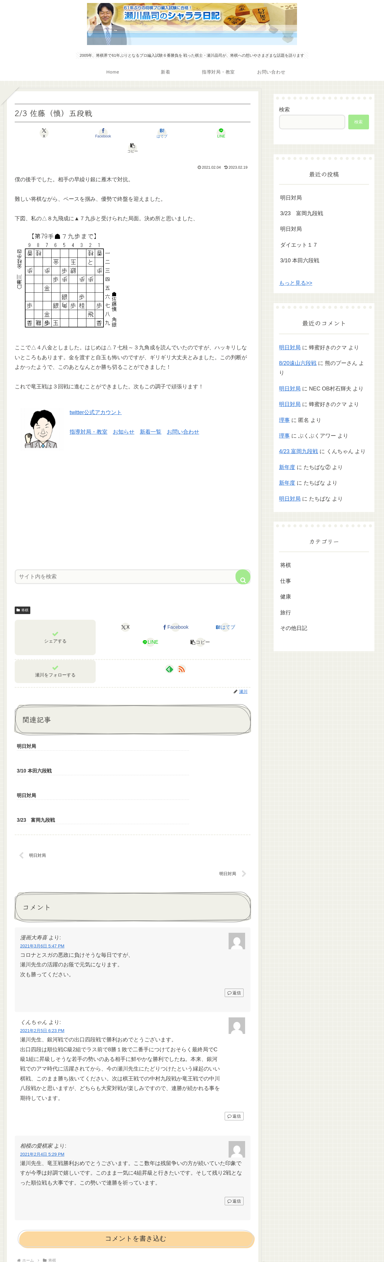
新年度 (287, 467)
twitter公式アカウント (96, 397)
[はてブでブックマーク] (133, 133)
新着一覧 (150, 417)
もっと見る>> (295, 283)
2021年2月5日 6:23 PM (42, 968)
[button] (212, 133)
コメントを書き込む (135, 1176)
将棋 (22, 595)
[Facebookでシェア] (93, 133)
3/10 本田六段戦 (299, 261)
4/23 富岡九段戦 (298, 451)
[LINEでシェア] (172, 133)
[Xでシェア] (53, 133)
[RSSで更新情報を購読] (181, 654)
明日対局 (291, 198)
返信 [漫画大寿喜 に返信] (234, 930)
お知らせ (123, 417)
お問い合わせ (183, 417)
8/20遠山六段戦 (297, 363)
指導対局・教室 (88, 417)
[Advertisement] (132, 493)
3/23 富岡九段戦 (301, 213)
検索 (284, 110)
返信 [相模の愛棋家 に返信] (234, 1138)
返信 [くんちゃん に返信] (234, 1053)
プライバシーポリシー (192, 1243)
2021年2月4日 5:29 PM (42, 1091)
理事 (284, 420)
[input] (132, 561)
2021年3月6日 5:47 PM (42, 883)
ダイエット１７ (299, 245)
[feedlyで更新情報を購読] (169, 654)
